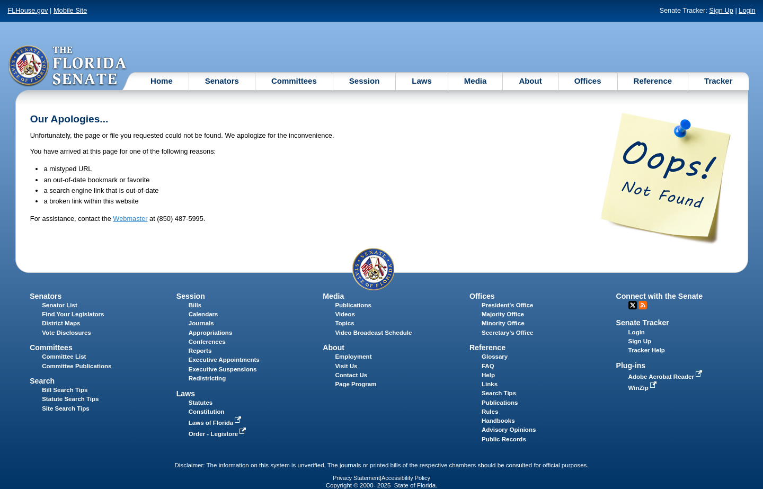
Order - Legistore (219, 434)
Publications (353, 305)
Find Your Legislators (73, 314)
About (530, 80)
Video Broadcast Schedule (373, 333)
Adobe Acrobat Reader (666, 377)
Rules (490, 411)
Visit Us (346, 366)
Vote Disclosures (66, 333)
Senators (222, 80)
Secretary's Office (507, 333)
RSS (642, 305)
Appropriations (211, 333)
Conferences (207, 342)
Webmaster (130, 219)
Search (42, 381)
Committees (294, 80)
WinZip (643, 388)
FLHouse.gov (27, 10)
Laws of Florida (216, 423)
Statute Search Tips (70, 399)
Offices (587, 80)
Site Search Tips (65, 408)
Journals (201, 323)
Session (364, 80)
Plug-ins (631, 365)
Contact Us (351, 375)
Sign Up (721, 10)
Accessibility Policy (406, 478)
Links (490, 384)
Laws (422, 80)
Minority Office (503, 323)
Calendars (203, 314)
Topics (344, 323)
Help (488, 375)
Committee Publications (76, 366)
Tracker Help (646, 350)
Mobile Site (70, 10)
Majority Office (503, 314)
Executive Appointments (224, 360)
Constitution (207, 411)
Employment (353, 356)
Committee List (64, 356)
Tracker (718, 80)
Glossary (495, 356)
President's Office (507, 305)
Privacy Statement (356, 478)
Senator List (59, 305)
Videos (345, 314)
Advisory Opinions (509, 429)
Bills (195, 305)
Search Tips (499, 393)
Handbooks (498, 420)
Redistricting (207, 378)
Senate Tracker (642, 322)
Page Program (355, 384)
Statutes (200, 402)
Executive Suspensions (223, 369)
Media (475, 80)
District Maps (61, 323)
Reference (653, 80)
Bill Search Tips (64, 390)
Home (161, 80)
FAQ (488, 366)
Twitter (632, 305)
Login (747, 10)
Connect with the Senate (659, 296)
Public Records (504, 439)
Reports (200, 351)
